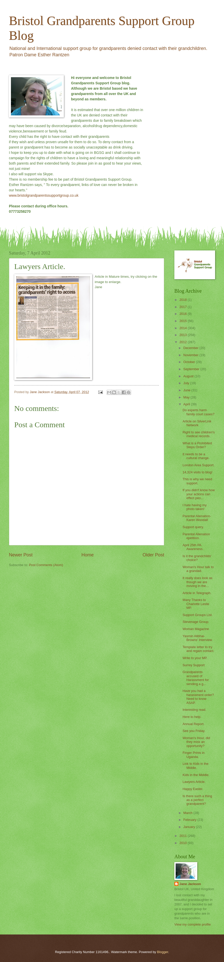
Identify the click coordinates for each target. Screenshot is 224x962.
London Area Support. (198, 465)
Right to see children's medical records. (199, 434)
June (187, 390)
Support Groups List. (198, 615)
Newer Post (21, 554)
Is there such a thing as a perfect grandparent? (197, 800)
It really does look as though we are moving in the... (197, 582)
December (191, 348)
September (191, 369)
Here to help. (192, 717)
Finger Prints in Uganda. (194, 754)
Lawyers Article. (194, 782)
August (188, 376)
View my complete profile (192, 924)
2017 (183, 307)
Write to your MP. (195, 658)
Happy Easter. (193, 789)
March (188, 813)
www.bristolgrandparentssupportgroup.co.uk (43, 195)
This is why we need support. (197, 481)
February (190, 820)
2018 (183, 300)
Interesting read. (194, 710)
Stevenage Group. (196, 622)
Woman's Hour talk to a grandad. (198, 569)
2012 (183, 342)
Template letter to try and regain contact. (198, 649)
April (187, 404)
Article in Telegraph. (197, 593)
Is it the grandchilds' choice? (197, 558)
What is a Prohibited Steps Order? (197, 445)
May (186, 397)
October (189, 362)
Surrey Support (194, 665)
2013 (183, 335)
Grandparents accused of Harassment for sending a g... (196, 678)
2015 (183, 321)
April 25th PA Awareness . (193, 547)
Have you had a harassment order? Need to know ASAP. (198, 696)
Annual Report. (193, 724)
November (191, 355)
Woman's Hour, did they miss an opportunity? (196, 742)
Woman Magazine (196, 629)
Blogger (162, 952)
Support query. (193, 527)
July (186, 383)
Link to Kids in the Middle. (195, 765)
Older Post (153, 554)
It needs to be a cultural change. (196, 456)
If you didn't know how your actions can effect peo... (199, 494)
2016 (183, 314)
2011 (183, 836)
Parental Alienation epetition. (196, 536)
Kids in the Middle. (196, 775)
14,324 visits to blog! (197, 472)
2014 (183, 328)
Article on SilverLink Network (197, 423)
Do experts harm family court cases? (198, 412)
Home (87, 554)
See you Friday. (194, 731)
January (189, 827)
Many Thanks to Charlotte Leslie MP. (196, 604)
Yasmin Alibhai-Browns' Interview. (198, 638)
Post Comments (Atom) (46, 565)
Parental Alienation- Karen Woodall (197, 518)
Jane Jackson (190, 884)
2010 (183, 843)
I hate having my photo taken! (194, 507)
